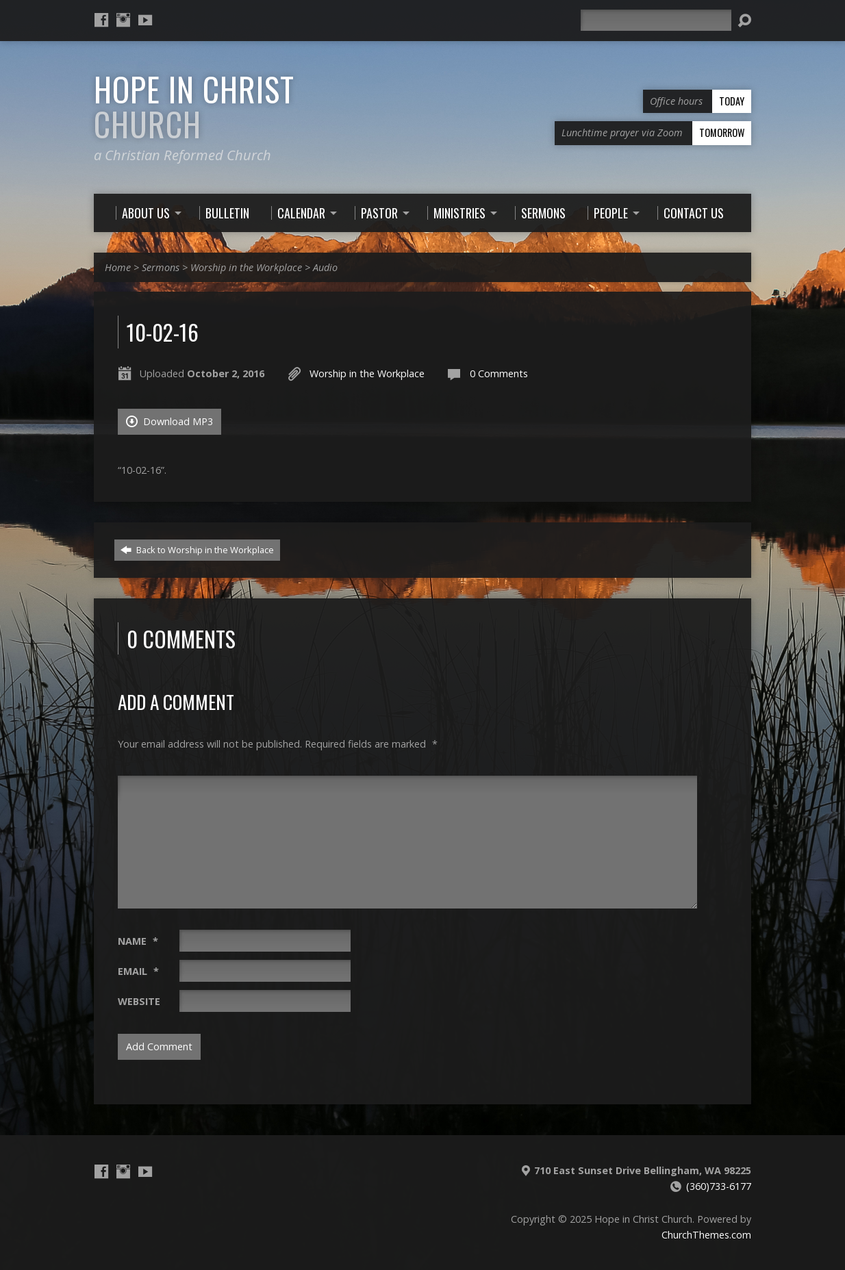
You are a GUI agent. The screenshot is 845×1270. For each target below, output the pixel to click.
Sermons (160, 267)
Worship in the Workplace (246, 267)
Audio (325, 267)
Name (138, 941)
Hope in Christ (194, 106)
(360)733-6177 (718, 1186)
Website (139, 1001)
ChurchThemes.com (706, 1234)
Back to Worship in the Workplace (197, 550)
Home (118, 267)
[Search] (656, 20)
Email (138, 971)
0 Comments (499, 373)
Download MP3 (169, 421)
